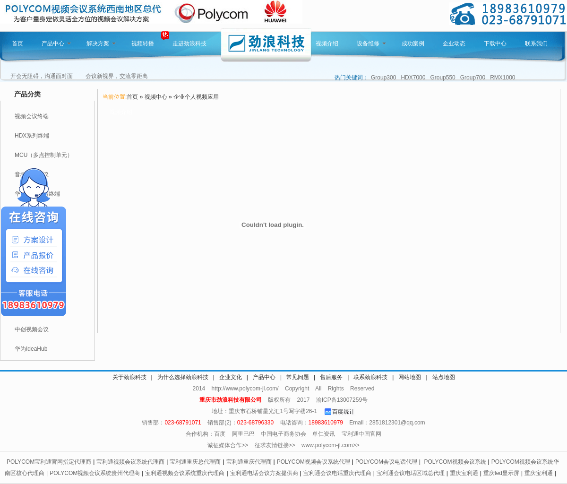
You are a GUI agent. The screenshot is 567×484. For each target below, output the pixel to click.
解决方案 (101, 43)
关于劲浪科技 (129, 377)
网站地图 (409, 377)
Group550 (442, 77)
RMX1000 (502, 77)
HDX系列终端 (32, 135)
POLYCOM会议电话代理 (386, 461)
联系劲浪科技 (370, 377)
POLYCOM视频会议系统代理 (313, 461)
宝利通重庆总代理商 (195, 461)
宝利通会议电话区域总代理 (411, 473)
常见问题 (297, 377)
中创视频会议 (32, 329)
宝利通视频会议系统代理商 (130, 461)
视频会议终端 (32, 116)
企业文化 (230, 377)
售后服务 (331, 377)
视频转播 (142, 43)
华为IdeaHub (31, 349)
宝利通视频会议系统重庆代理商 (184, 473)
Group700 (472, 77)
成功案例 (413, 43)
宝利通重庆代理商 (249, 461)
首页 (17, 43)
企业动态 (454, 43)
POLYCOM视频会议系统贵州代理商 (95, 473)
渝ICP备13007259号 (342, 400)
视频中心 (156, 97)
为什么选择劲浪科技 (182, 377)
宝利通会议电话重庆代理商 (337, 473)
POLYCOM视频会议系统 (455, 461)
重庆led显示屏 (501, 473)
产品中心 (56, 43)
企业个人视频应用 (196, 97)
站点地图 (443, 377)
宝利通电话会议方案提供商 (264, 473)
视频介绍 (327, 43)
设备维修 (371, 43)
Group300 (383, 77)
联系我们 (536, 43)
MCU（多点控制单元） (44, 155)
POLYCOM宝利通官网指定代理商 (49, 461)
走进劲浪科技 (189, 43)
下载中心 (495, 43)
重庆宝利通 (464, 473)
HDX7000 (413, 77)
